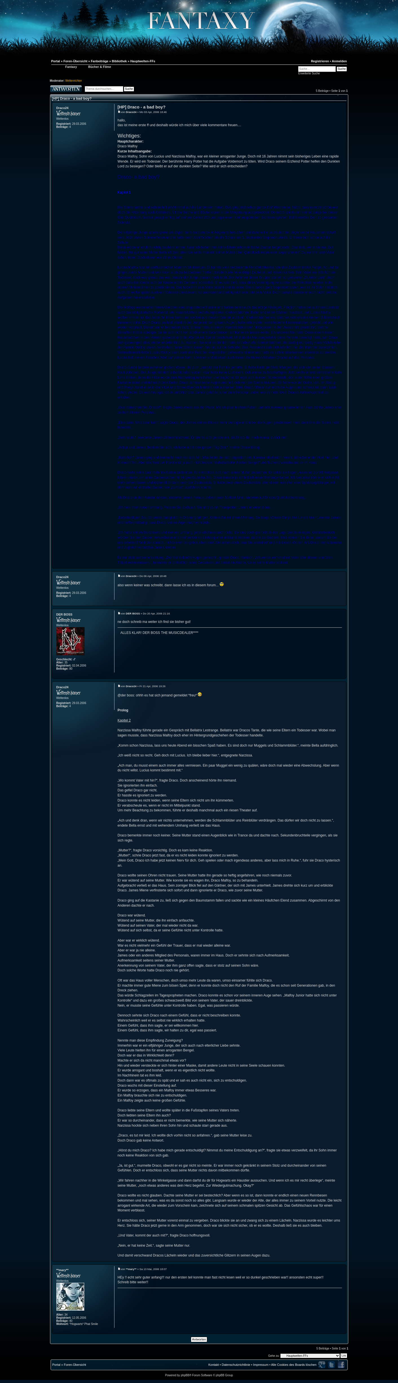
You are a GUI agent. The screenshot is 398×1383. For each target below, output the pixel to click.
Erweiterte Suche (309, 73)
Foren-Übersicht (75, 1364)
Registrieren (320, 61)
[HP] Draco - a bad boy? (72, 99)
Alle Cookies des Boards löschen (294, 1364)
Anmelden (339, 61)
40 (70, 1320)
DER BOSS (64, 614)
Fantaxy (71, 66)
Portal (56, 1364)
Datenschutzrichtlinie (236, 1364)
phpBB (185, 1375)
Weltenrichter (73, 80)
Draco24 (62, 108)
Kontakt (213, 1364)
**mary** (62, 1270)
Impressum (260, 1364)
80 (70, 668)
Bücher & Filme (99, 66)
